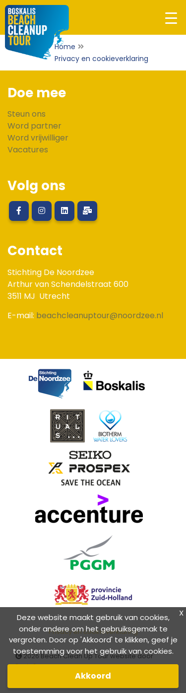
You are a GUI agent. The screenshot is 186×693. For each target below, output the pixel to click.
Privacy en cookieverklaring (101, 59)
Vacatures (27, 149)
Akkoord (93, 676)
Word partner (34, 126)
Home (65, 47)
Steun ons (26, 114)
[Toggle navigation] (171, 17)
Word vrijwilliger (37, 137)
